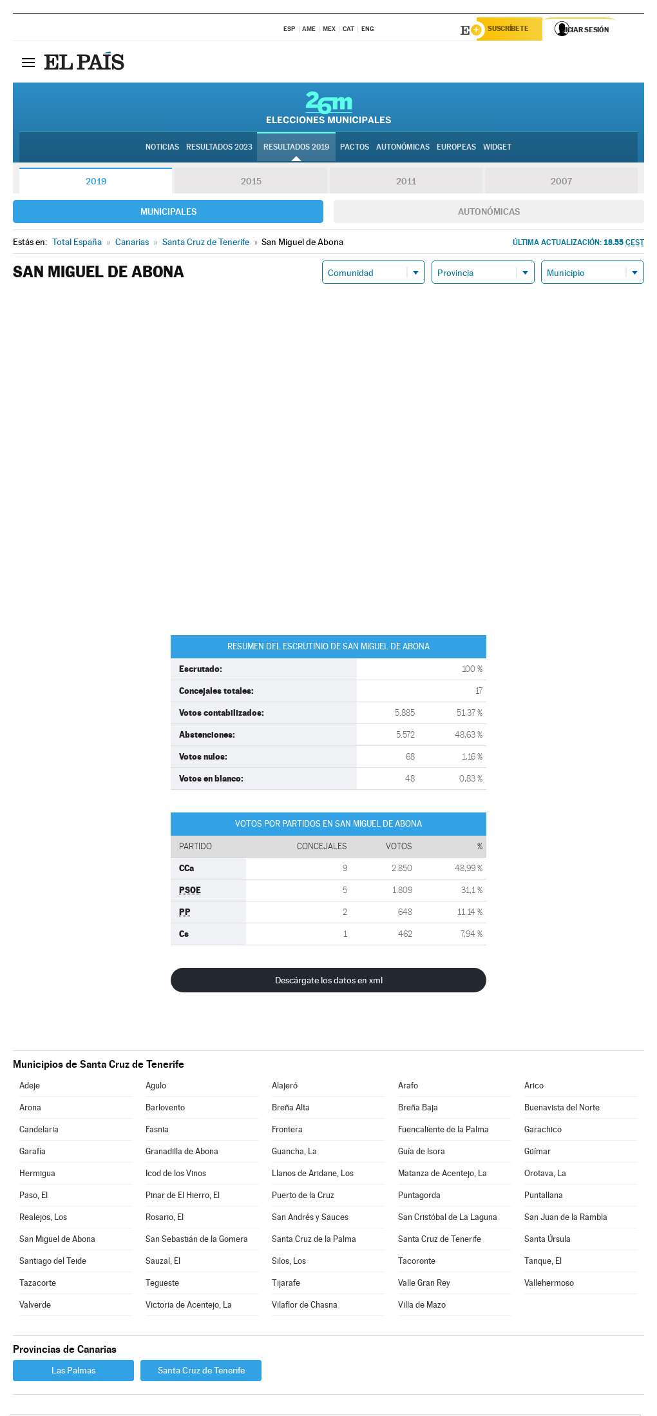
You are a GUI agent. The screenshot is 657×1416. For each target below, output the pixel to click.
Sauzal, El (163, 1263)
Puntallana (543, 1197)
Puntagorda (419, 1197)
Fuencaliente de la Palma (443, 1131)
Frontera (287, 1131)
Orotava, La (545, 1175)
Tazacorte (37, 1285)
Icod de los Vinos (176, 1175)
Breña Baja (418, 1109)
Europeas (456, 148)
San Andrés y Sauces (310, 1219)
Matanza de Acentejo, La (442, 1175)
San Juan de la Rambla (565, 1219)
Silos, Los (289, 1263)
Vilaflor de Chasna (305, 1307)
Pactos (354, 148)
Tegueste (162, 1285)
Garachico (543, 1131)
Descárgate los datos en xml (329, 982)
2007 (561, 183)
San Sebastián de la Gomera (197, 1241)
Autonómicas (489, 213)
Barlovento (165, 1109)
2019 (96, 183)
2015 (251, 183)
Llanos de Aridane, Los (313, 1175)
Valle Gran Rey (424, 1285)
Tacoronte (416, 1263)
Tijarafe (286, 1285)
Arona (30, 1109)
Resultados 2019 (296, 148)
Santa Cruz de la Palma (314, 1241)
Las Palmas (73, 1372)
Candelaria (39, 1131)
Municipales (168, 213)
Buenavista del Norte (562, 1109)
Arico (534, 1087)
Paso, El (33, 1197)
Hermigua (37, 1175)
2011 (406, 183)
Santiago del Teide (52, 1263)
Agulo (156, 1087)
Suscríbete (513, 30)
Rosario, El (165, 1219)
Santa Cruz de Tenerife (439, 1241)
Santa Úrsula (547, 1241)
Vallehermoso (549, 1285)
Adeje (29, 1087)
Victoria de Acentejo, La (189, 1307)
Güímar (537, 1153)
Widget (497, 148)
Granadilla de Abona (182, 1153)
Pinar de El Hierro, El (183, 1197)
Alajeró (285, 1087)
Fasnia (157, 1131)
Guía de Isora (421, 1153)
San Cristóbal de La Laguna (447, 1219)
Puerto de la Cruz (303, 1197)
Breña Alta (291, 1109)
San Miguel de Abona (57, 1241)
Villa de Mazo (422, 1307)
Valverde (35, 1307)
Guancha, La (294, 1153)
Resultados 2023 (219, 148)
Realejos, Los (43, 1219)
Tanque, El (543, 1263)
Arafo (408, 1087)
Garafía (32, 1153)
